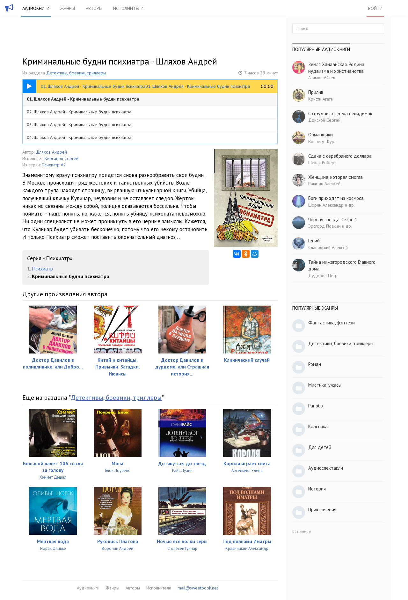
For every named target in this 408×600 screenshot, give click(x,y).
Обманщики (320, 135)
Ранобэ (315, 406)
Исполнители (128, 8)
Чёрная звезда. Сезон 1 (332, 219)
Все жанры (301, 531)
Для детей (319, 447)
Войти (375, 8)
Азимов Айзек (321, 77)
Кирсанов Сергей (61, 158)
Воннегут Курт (322, 141)
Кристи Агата (320, 99)
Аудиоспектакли (325, 468)
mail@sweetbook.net (198, 588)
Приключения (322, 509)
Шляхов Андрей (51, 152)
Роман (314, 364)
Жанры (67, 8)
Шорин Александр (326, 205)
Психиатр (42, 268)
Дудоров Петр (323, 275)
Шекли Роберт (322, 162)
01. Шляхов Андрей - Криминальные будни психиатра (83, 99)
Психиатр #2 (54, 165)
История (317, 489)
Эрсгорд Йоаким (324, 226)
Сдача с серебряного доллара (340, 156)
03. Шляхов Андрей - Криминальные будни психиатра (79, 124)
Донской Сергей (324, 120)
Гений (314, 241)
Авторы (94, 8)
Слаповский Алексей (328, 247)
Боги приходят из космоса (336, 198)
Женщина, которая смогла (335, 177)
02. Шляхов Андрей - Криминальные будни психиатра (79, 112)
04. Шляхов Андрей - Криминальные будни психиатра (79, 137)
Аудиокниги (35, 8)
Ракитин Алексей (324, 183)
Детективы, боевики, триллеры (76, 73)
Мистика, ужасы (324, 385)
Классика (318, 426)
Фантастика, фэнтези (331, 323)
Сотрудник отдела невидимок (340, 113)
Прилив (315, 92)
